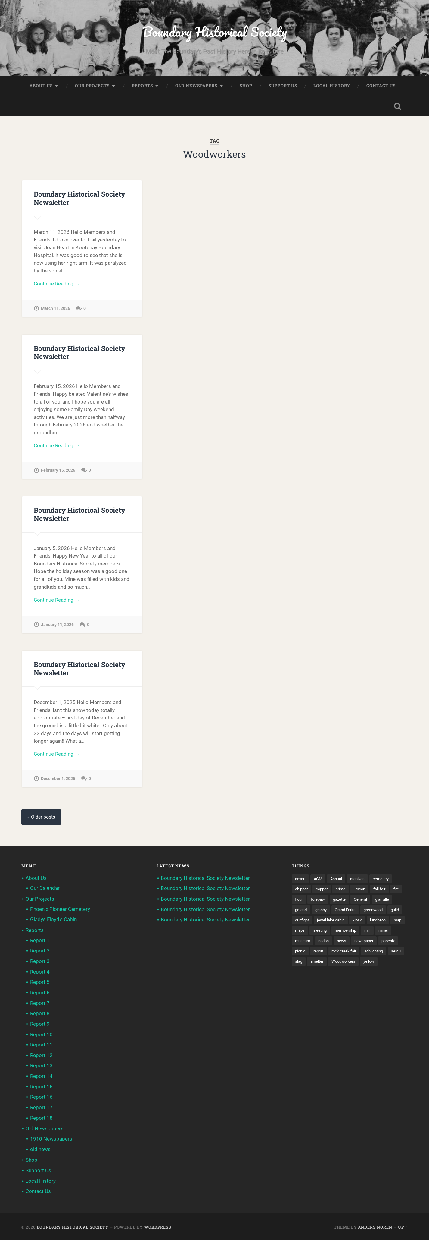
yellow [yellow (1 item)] (357, 975)
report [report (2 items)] (389, 954)
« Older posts (41, 820)
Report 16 (41, 1097)
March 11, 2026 (55, 309)
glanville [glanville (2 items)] (302, 913)
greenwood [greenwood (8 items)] (305, 923)
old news (40, 1149)
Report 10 (41, 1035)
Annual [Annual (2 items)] (339, 881)
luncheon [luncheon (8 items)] (321, 933)
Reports (142, 86)
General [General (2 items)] (379, 902)
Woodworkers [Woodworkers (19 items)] (330, 975)
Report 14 (41, 1077)
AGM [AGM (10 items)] (320, 881)
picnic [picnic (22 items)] (370, 954)
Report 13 (41, 1066)
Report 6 (40, 994)
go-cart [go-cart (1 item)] (325, 913)
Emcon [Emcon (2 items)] (362, 891)
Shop (246, 86)
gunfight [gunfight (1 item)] (349, 923)
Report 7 (40, 1004)
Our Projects (92, 86)
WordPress (157, 1226)
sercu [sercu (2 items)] (363, 965)
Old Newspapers (196, 86)
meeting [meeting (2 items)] (380, 933)
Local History (331, 86)
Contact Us (381, 86)
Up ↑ (402, 1226)
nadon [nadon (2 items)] (390, 944)
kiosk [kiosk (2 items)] (300, 933)
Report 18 (41, 1118)
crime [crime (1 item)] (343, 891)
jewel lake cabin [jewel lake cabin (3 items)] (379, 923)
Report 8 (40, 1015)
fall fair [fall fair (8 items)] (384, 891)
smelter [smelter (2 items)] (302, 975)
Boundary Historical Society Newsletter (79, 198)
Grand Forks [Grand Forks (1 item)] (372, 913)
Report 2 (40, 953)
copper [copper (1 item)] (323, 891)
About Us (41, 86)
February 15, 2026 (58, 471)
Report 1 (40, 942)
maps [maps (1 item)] (360, 933)
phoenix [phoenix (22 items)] (349, 954)
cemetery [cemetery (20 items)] (386, 881)
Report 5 (40, 984)
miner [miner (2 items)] (346, 944)
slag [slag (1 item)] (380, 965)
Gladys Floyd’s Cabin (53, 922)
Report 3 (40, 963)
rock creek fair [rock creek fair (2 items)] (308, 965)
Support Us (283, 86)
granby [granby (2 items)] (346, 913)
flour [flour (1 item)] (313, 902)
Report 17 (41, 1108)
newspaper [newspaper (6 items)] (323, 954)
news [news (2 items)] (300, 954)
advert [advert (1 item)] (301, 881)
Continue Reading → (57, 285)
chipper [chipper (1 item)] (302, 891)
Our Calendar (45, 891)
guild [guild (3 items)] (328, 923)
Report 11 (41, 1046)
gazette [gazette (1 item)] (357, 902)
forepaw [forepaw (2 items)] (334, 902)
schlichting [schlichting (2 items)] (339, 965)
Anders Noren (375, 1226)
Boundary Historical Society (214, 31)
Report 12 (41, 1056)
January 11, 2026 (57, 626)
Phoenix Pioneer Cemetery (60, 911)
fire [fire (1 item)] (298, 902)
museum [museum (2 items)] (367, 944)
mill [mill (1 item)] (329, 944)
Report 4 (40, 974)
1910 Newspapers (51, 1138)
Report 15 (41, 1087)
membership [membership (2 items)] (306, 944)
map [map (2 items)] (342, 933)
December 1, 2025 (58, 781)
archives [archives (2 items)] (362, 881)
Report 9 (40, 1025)
